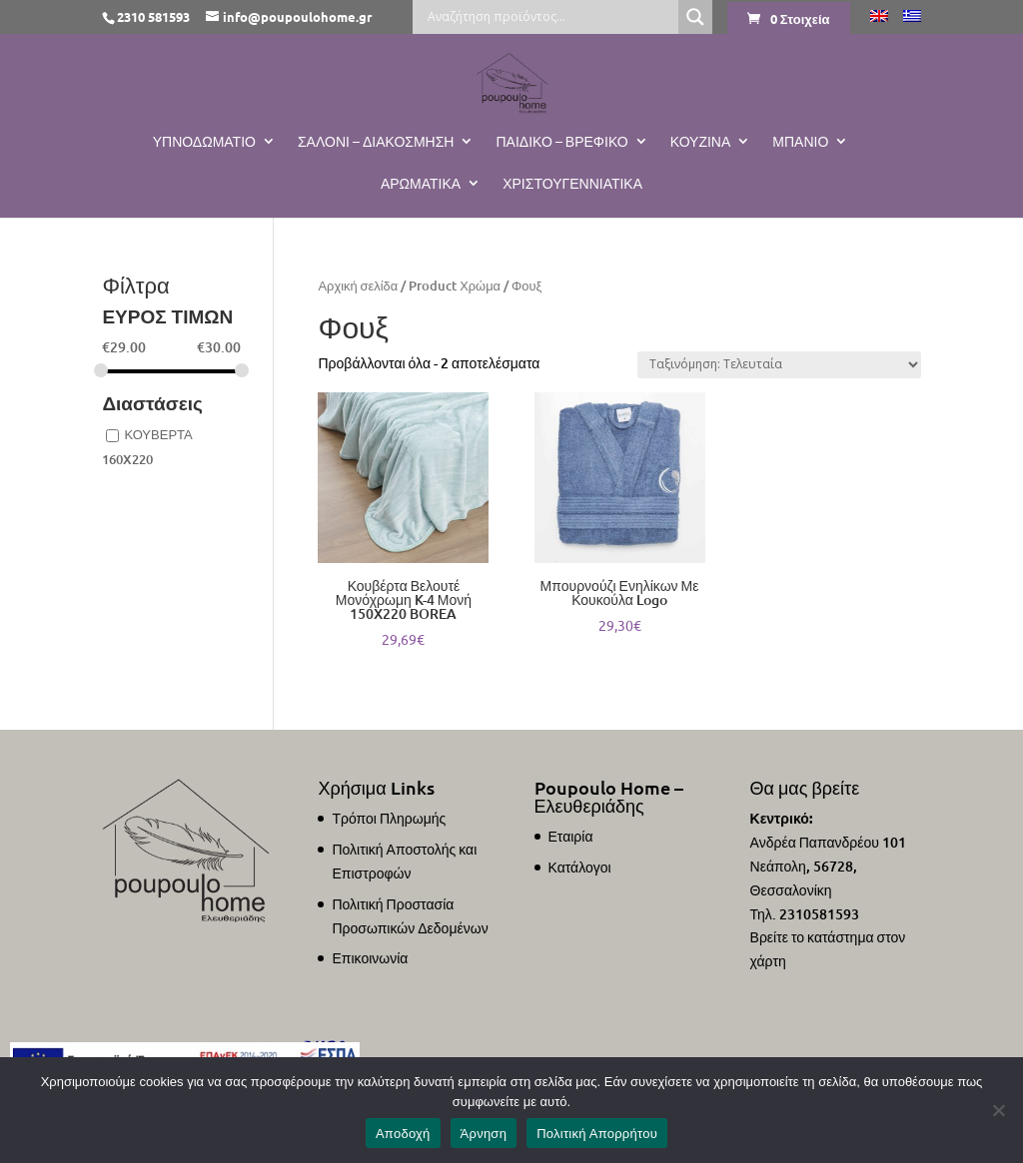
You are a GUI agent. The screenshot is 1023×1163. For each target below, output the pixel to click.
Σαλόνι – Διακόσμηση (376, 142)
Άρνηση (484, 1133)
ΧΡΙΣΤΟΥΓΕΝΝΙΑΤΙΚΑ (572, 184)
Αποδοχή (403, 1133)
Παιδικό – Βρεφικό (561, 142)
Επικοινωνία (370, 957)
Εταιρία (570, 836)
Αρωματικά (421, 184)
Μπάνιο (800, 142)
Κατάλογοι (579, 867)
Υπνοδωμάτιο (204, 142)
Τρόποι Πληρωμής (389, 818)
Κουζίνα (700, 142)
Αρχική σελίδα (358, 285)
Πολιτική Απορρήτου (596, 1133)
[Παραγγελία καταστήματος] (779, 364)
